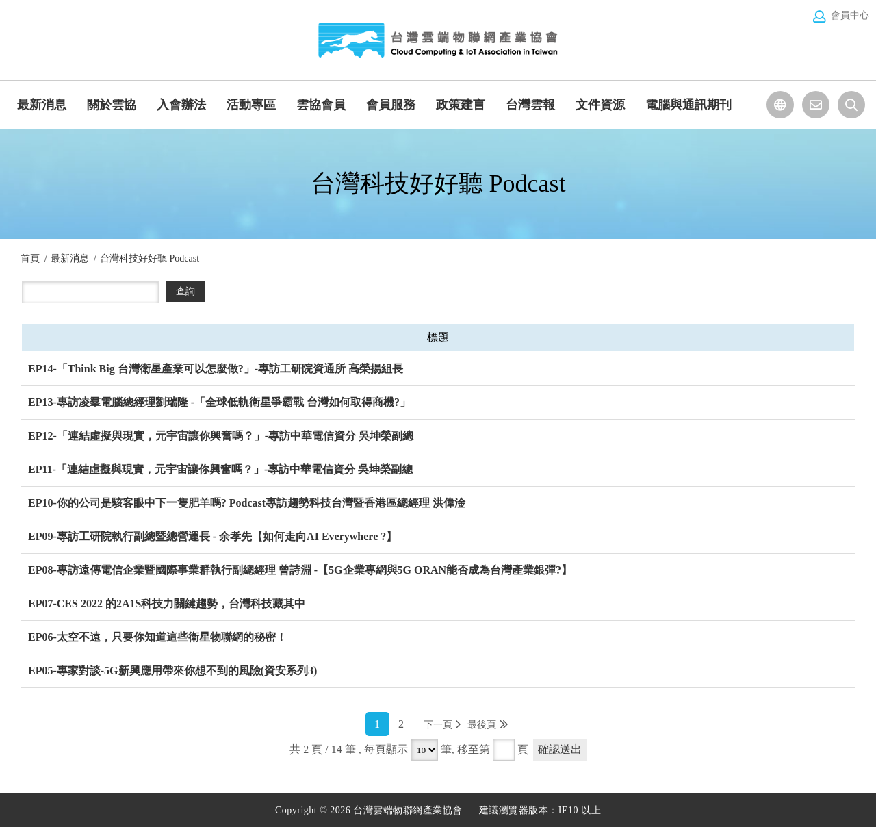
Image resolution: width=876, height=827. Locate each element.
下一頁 (438, 725)
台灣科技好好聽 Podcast (149, 258)
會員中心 (850, 15)
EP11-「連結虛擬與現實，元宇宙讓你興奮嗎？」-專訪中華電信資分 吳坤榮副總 (220, 469)
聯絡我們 (815, 105)
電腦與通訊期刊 (688, 105)
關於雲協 (111, 105)
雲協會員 (321, 105)
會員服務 (390, 105)
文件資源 (600, 105)
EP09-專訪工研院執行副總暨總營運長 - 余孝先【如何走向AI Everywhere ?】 (212, 536)
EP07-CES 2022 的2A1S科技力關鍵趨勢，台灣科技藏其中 (166, 603)
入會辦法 (181, 105)
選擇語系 (780, 105)
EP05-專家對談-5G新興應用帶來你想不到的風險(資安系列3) (172, 670)
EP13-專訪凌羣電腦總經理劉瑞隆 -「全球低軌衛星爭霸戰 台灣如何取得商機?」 (219, 402)
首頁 (30, 258)
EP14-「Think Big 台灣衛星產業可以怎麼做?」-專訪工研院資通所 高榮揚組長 (215, 368)
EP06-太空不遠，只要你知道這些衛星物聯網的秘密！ (157, 637)
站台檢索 (851, 105)
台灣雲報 (530, 105)
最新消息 (41, 105)
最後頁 (481, 725)
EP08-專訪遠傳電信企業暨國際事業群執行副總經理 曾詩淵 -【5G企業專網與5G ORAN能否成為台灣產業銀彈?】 (300, 570)
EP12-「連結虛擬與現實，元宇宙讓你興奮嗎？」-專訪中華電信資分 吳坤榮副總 (220, 436)
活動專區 (251, 105)
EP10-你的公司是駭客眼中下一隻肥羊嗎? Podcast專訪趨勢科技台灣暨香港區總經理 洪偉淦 (246, 503)
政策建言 (460, 105)
